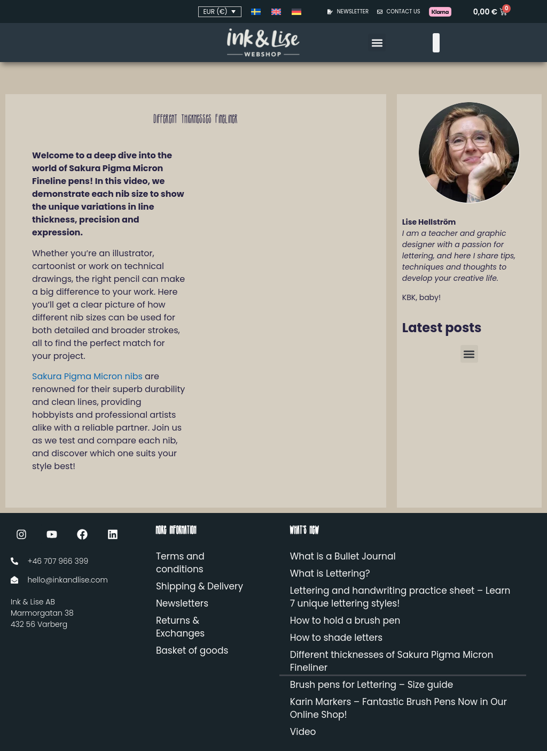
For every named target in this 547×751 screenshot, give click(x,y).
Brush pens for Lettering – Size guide (371, 684)
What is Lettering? (330, 573)
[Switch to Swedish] (256, 11)
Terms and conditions (180, 563)
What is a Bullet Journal (343, 556)
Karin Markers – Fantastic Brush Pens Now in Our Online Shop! (398, 708)
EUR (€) (215, 11)
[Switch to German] (296, 11)
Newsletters (182, 603)
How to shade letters (336, 637)
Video (303, 731)
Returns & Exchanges (180, 627)
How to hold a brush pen (345, 620)
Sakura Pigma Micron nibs (87, 376)
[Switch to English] (276, 11)
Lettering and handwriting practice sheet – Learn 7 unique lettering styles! (400, 597)
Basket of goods (192, 650)
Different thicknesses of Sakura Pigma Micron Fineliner (392, 661)
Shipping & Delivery (199, 586)
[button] (377, 42)
